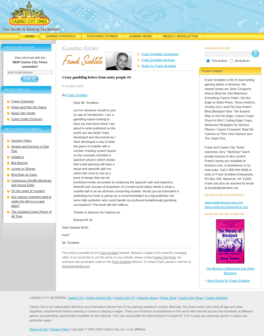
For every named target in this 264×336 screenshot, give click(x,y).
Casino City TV (124, 297)
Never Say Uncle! (23, 113)
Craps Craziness (22, 101)
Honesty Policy (21, 140)
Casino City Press (165, 257)
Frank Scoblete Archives (158, 60)
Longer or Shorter (23, 168)
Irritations (17, 157)
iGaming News (147, 297)
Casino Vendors (217, 297)
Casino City (75, 297)
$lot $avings (19, 162)
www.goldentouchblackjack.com (226, 207)
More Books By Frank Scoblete (228, 280)
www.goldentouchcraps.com (224, 202)
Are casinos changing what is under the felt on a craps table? (31, 201)
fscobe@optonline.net (76, 266)
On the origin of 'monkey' (28, 191)
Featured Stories (102, 36)
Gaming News (140, 36)
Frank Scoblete (77, 95)
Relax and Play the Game (28, 107)
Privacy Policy (60, 329)
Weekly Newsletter (180, 36)
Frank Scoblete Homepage (160, 54)
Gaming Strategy (61, 36)
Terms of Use (39, 329)
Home (29, 36)
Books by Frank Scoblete (159, 65)
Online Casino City (99, 297)
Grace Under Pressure (26, 119)
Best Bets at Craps (24, 174)
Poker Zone (168, 297)
